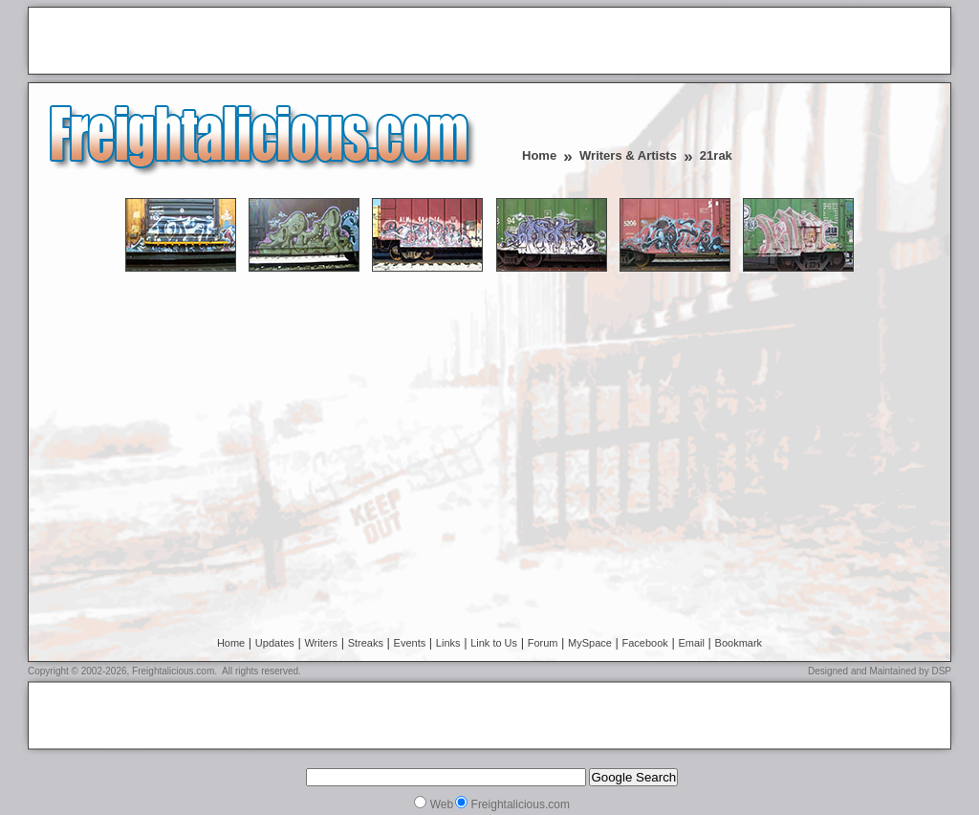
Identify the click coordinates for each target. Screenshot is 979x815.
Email (691, 643)
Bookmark (739, 643)
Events (410, 643)
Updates (274, 643)
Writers (320, 643)
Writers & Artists (628, 155)
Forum (543, 643)
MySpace (590, 643)
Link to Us (493, 643)
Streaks (365, 643)
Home (539, 155)
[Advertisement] (259, 42)
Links (448, 643)
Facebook (645, 643)
